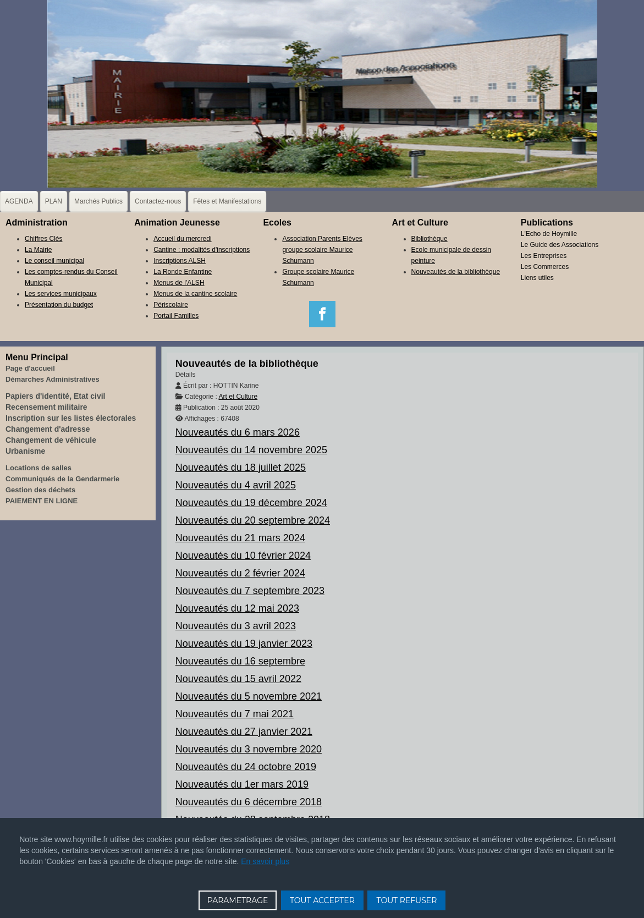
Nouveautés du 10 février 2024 (243, 555)
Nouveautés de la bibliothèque (455, 272)
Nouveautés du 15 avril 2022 (238, 678)
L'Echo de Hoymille (549, 234)
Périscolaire (170, 305)
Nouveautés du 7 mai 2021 (234, 713)
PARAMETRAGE (237, 900)
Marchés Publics (98, 201)
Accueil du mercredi (182, 239)
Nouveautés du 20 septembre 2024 (252, 520)
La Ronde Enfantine (182, 272)
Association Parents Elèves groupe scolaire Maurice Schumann (322, 250)
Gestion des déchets (40, 490)
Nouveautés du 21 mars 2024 (240, 537)
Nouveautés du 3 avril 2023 (235, 625)
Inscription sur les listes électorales (70, 418)
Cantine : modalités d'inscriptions (201, 250)
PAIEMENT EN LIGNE (41, 501)
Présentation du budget (59, 305)
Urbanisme (25, 451)
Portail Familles (176, 316)
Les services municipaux (61, 294)
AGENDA (19, 201)
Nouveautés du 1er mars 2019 (242, 784)
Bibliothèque (429, 239)
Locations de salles (38, 468)
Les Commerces (545, 267)
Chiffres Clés (43, 239)
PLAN (53, 201)
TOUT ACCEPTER (322, 900)
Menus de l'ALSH (178, 283)
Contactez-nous (158, 201)
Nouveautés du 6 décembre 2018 (248, 801)
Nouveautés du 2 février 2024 (240, 573)
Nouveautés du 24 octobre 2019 (245, 766)
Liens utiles (537, 278)
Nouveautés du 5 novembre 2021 (248, 696)
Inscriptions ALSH (179, 261)
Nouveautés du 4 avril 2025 (235, 485)
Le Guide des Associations (559, 245)
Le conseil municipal (54, 261)
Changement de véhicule (50, 440)
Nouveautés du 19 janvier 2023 (243, 643)
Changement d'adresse (47, 429)
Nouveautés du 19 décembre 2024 (251, 502)
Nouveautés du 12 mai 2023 (237, 608)
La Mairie (38, 250)
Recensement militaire (46, 407)
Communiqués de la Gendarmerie (62, 479)
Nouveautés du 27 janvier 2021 (243, 731)
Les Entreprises (543, 256)
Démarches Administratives (52, 379)
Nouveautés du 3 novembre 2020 (248, 749)
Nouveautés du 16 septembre (240, 661)
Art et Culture (237, 396)
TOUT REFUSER (406, 900)
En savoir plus (265, 861)
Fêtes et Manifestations (227, 201)
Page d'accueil (30, 368)
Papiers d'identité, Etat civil (55, 396)
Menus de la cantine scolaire (195, 294)
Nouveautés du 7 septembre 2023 (249, 590)
